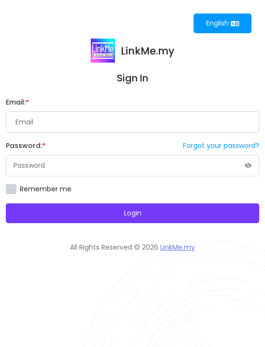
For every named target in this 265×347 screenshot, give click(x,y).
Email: (17, 102)
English (222, 23)
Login (132, 213)
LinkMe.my (177, 247)
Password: (25, 145)
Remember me (45, 189)
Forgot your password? (221, 145)
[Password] (132, 165)
